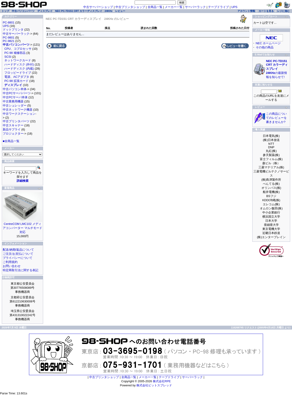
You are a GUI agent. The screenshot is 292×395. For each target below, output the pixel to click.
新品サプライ (12, 129)
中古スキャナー (13, 125)
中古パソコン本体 (14, 89)
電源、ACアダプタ (16, 76)
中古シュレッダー (14, 105)
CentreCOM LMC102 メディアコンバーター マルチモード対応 (22, 228)
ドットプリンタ (13, 29)
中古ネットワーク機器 (17, 109)
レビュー (120, 11)
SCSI (7, 56)
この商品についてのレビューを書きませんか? (276, 118)
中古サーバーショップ (98, 7)
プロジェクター (13, 133)
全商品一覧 (155, 7)
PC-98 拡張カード (16, 81)
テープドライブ (218, 7)
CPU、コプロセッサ (17, 48)
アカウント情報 (246, 11)
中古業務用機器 (13, 101)
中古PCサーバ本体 (15, 97)
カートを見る (266, 11)
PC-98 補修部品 (14, 53)
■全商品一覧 (11, 141)
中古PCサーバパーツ (17, 93)
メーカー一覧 (173, 7)
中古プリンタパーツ (16, 121)
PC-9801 (8, 37)
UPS (234, 7)
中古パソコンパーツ (23, 11)
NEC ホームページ (268, 43)
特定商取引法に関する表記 (20, 270)
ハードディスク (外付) (19, 64)
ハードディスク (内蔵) (19, 68)
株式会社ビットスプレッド (154, 385)
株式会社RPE (162, 381)
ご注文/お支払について (18, 253)
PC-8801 (8, 22)
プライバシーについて (17, 258)
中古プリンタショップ (130, 7)
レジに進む (283, 11)
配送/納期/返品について (18, 249)
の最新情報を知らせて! (277, 69)
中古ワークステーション (19, 113)
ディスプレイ (44, 11)
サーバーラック (195, 7)
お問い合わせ (12, 266)
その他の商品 (265, 47)
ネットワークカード (17, 60)
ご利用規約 (10, 262)
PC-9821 (8, 41)
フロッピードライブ (17, 72)
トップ (5, 11)
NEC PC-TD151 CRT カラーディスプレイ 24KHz (83, 11)
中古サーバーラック (16, 33)
